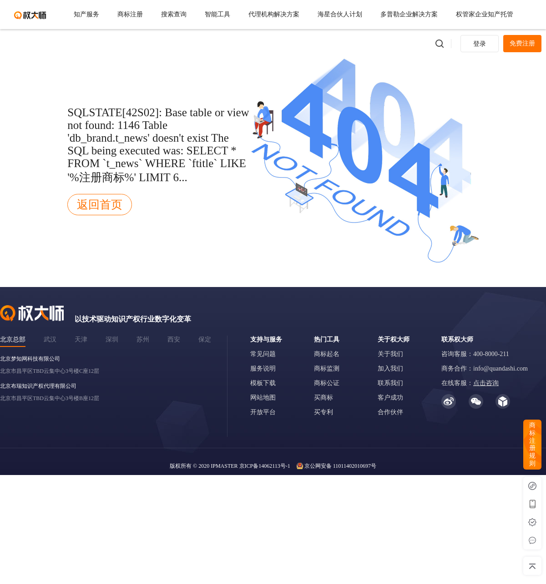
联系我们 (390, 383)
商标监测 (326, 368)
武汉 (50, 339)
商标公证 (326, 383)
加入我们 (390, 368)
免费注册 (522, 43)
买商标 (323, 397)
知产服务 (86, 14)
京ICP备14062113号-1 (264, 466)
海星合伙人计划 (340, 14)
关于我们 (390, 354)
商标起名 (326, 354)
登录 (479, 43)
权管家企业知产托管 (484, 14)
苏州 (142, 339)
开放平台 (263, 412)
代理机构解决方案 (273, 14)
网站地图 (263, 397)
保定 (204, 339)
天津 (81, 339)
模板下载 (263, 383)
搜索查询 (174, 14)
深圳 (112, 339)
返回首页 (99, 204)
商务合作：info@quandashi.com (484, 368)
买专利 (323, 412)
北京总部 (12, 339)
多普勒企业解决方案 (409, 14)
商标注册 (130, 14)
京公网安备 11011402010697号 (340, 466)
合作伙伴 (390, 412)
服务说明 (263, 368)
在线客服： (470, 383)
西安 (173, 339)
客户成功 (390, 397)
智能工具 (217, 14)
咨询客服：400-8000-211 (475, 354)
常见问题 (263, 354)
